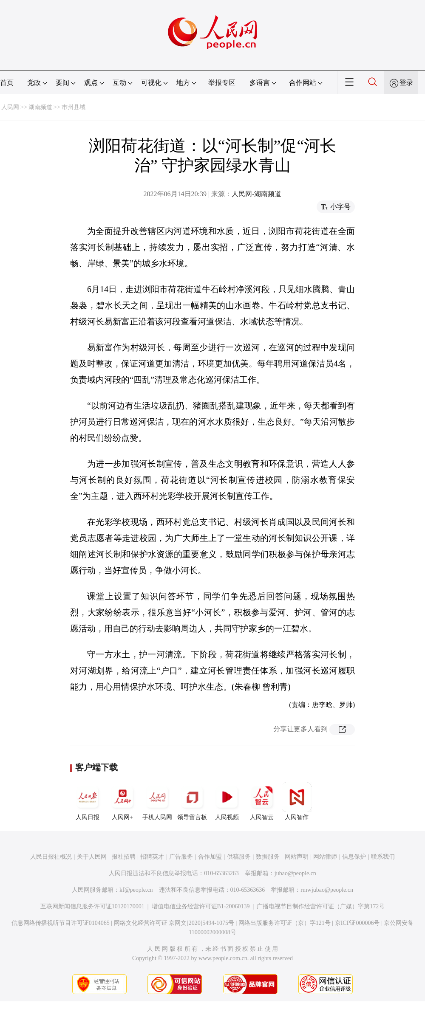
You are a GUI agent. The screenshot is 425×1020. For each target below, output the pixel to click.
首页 (7, 82)
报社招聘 (124, 857)
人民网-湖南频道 (256, 193)
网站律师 (325, 857)
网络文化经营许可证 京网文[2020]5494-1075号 (174, 923)
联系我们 (383, 857)
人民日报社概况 (51, 857)
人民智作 (297, 801)
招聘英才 (152, 857)
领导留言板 (192, 801)
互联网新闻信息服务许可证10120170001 (92, 906)
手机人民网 (157, 801)
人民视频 (227, 801)
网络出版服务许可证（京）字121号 (284, 923)
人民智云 (262, 801)
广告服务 (181, 857)
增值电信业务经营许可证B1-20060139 (201, 906)
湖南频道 (40, 107)
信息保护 (354, 857)
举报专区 (221, 82)
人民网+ (122, 801)
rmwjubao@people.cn (326, 890)
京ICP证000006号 (357, 923)
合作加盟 (210, 857)
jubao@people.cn (295, 873)
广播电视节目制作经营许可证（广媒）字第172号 (321, 906)
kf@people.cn (136, 890)
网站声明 (297, 857)
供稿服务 (239, 857)
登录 (406, 82)
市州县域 (73, 107)
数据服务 (268, 857)
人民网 (10, 107)
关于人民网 (92, 857)
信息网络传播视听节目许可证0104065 (60, 923)
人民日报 (87, 801)
